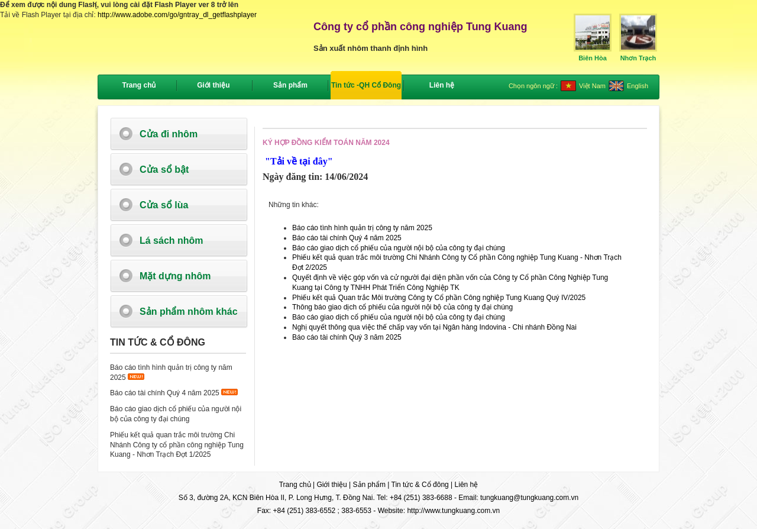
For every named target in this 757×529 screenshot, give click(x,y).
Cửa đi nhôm (169, 134)
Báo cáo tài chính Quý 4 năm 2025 (164, 393)
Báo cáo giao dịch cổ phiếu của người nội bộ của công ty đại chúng (398, 248)
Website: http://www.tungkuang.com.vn (439, 511)
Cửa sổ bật (164, 169)
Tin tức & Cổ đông (420, 484)
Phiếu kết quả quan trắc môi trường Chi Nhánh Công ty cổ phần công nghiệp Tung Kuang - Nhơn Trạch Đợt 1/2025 (177, 445)
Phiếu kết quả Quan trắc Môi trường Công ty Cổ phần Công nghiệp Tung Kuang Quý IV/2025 (438, 297)
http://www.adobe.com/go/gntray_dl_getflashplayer (177, 15)
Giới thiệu (331, 484)
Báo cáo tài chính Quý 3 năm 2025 (347, 337)
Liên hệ (466, 484)
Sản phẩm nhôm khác (189, 312)
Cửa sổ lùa (164, 205)
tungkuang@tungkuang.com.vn (529, 497)
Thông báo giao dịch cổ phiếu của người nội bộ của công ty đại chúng (402, 307)
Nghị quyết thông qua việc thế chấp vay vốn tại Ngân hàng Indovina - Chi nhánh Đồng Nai (434, 327)
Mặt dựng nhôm (175, 276)
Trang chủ (139, 85)
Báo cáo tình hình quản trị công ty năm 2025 (362, 228)
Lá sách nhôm (171, 241)
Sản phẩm (369, 484)
